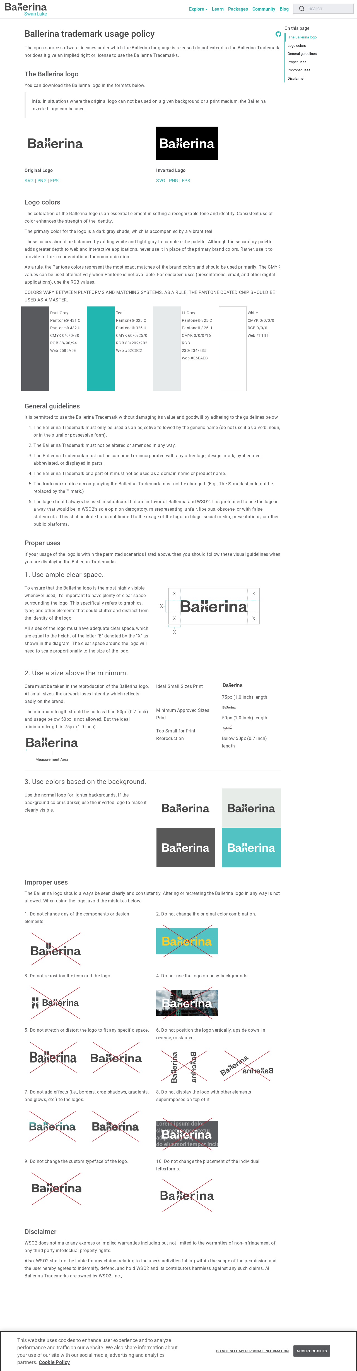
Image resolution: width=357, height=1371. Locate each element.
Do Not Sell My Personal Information (252, 1353)
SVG (29, 180)
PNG (41, 180)
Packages (238, 9)
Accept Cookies (311, 1353)
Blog (284, 9)
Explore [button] (196, 9)
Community (263, 9)
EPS (54, 180)
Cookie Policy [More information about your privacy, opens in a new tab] (54, 1364)
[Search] (323, 9)
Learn (218, 9)
